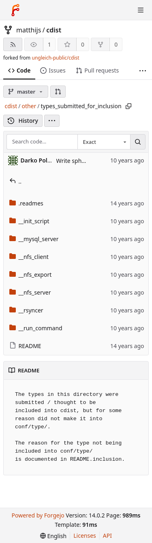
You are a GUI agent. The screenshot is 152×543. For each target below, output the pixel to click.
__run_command (35, 328)
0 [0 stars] (82, 44)
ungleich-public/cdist (55, 57)
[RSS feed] (12, 44)
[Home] (15, 10)
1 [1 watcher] (49, 44)
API (107, 535)
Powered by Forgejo (37, 515)
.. (15, 181)
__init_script (29, 221)
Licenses (84, 535)
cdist (53, 30)
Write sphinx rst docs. (85, 161)
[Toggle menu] (140, 10)
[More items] (143, 70)
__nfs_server (30, 292)
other (28, 106)
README (25, 346)
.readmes (26, 203)
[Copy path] (128, 106)
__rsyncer (26, 310)
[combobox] (103, 142)
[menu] (52, 121)
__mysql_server (34, 239)
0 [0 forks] (116, 44)
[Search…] (138, 142)
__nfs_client (29, 257)
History (23, 120)
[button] (58, 92)
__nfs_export (30, 274)
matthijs (28, 30)
